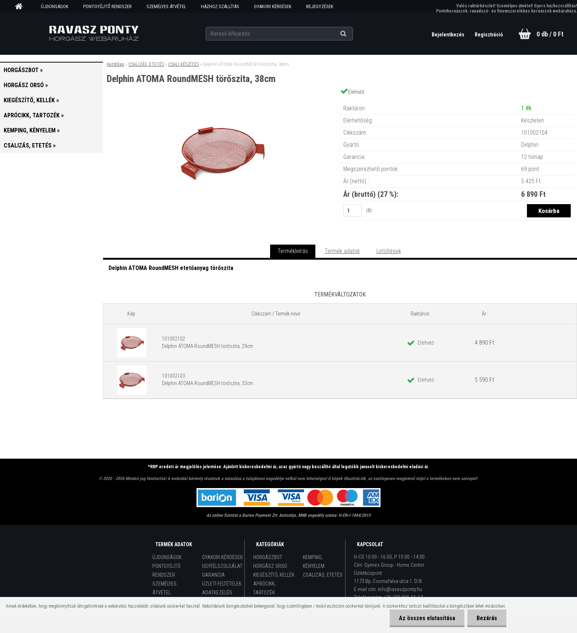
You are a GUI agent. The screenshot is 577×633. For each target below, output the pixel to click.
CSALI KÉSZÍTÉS (183, 64)
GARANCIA (213, 575)
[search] (352, 34)
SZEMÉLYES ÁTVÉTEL (166, 6)
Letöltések (388, 251)
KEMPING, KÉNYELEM (314, 561)
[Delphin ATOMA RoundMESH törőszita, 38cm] (220, 100)
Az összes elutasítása (427, 618)
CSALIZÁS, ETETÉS (146, 64)
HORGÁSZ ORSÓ (270, 566)
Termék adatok (342, 251)
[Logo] (94, 33)
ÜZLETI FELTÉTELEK (221, 584)
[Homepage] (21, 7)
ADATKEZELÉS (217, 592)
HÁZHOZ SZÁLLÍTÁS (220, 6)
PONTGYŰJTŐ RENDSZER (107, 6)
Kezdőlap (115, 64)
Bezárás (487, 618)
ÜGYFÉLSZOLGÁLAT (222, 566)
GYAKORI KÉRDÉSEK (272, 6)
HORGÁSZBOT (267, 557)
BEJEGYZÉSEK (319, 6)
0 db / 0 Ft (550, 34)
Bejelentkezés (449, 35)
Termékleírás (292, 251)
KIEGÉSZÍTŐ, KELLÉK (273, 575)
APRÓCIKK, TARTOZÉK (264, 588)
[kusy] (352, 210)
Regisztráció (489, 35)
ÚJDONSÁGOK (54, 6)
